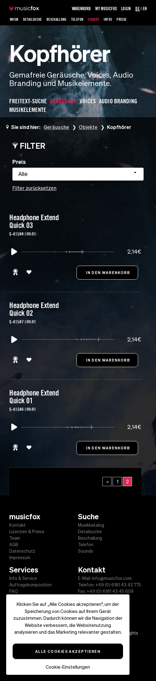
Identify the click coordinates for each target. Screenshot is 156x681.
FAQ (13, 591)
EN (145, 8)
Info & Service (23, 578)
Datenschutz (22, 551)
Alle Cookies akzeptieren (68, 651)
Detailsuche (32, 19)
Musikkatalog (91, 525)
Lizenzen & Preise (26, 531)
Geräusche (56, 127)
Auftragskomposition (30, 584)
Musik (14, 19)
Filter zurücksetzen (34, 188)
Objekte (88, 127)
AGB (13, 544)
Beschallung (57, 19)
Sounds (93, 19)
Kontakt (17, 525)
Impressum (19, 557)
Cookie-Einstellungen (68, 667)
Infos (108, 19)
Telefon (77, 19)
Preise (121, 19)
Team (14, 538)
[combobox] (78, 174)
